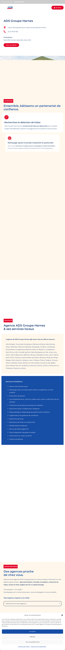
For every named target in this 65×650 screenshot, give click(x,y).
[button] (62, 615)
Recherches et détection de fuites (29, 122)
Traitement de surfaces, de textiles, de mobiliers (26, 405)
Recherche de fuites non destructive (22, 422)
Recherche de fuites (16, 419)
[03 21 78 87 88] (6, 32)
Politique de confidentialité (38, 646)
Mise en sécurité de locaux (18, 386)
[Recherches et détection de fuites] (22, 120)
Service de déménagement (19, 429)
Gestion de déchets (16, 439)
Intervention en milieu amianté (20, 436)
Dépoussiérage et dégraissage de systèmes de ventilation (29, 412)
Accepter (32, 631)
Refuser (32, 637)
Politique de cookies (24, 646)
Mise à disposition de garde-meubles (22, 432)
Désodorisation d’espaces (18, 426)
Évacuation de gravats (17, 396)
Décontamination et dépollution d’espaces (24, 409)
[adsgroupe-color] (10, 7)
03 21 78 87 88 (13, 32)
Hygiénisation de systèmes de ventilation (23, 415)
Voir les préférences (32, 642)
